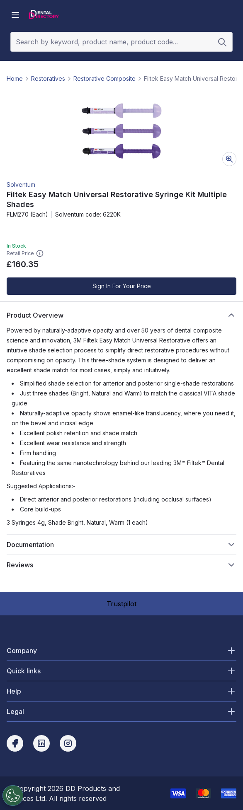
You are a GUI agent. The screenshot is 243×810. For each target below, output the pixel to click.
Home (15, 78)
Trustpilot (121, 604)
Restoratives (48, 78)
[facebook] (15, 743)
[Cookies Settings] (11, 795)
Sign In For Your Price (121, 285)
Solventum (21, 184)
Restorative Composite (104, 78)
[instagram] (68, 743)
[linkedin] (41, 743)
